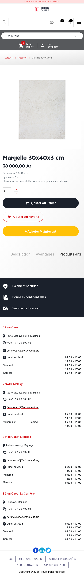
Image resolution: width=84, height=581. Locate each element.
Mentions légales (30, 559)
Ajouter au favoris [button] (23, 217)
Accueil (9, 58)
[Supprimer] (16, 193)
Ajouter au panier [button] (41, 203)
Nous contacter (27, 565)
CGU (10, 559)
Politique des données (62, 559)
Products (22, 58)
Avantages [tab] (45, 254)
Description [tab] (20, 254)
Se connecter (52, 45)
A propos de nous (55, 565)
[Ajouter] (16, 189)
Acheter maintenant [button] (40, 231)
